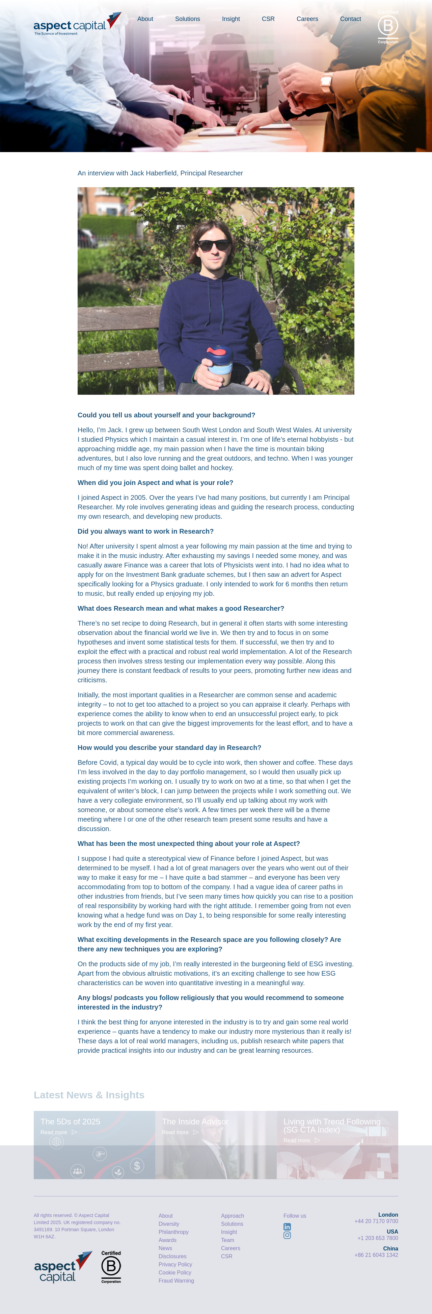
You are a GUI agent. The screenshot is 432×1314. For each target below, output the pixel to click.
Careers (307, 19)
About (145, 19)
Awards (168, 1240)
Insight (231, 19)
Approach (232, 1216)
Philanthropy (174, 1232)
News (165, 1248)
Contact (350, 19)
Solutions (187, 19)
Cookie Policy (175, 1272)
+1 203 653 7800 (377, 1238)
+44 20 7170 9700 (376, 1221)
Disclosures (173, 1256)
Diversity (169, 1224)
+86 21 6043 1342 (376, 1255)
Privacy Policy (175, 1264)
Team (227, 1240)
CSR (268, 19)
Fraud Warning (176, 1281)
